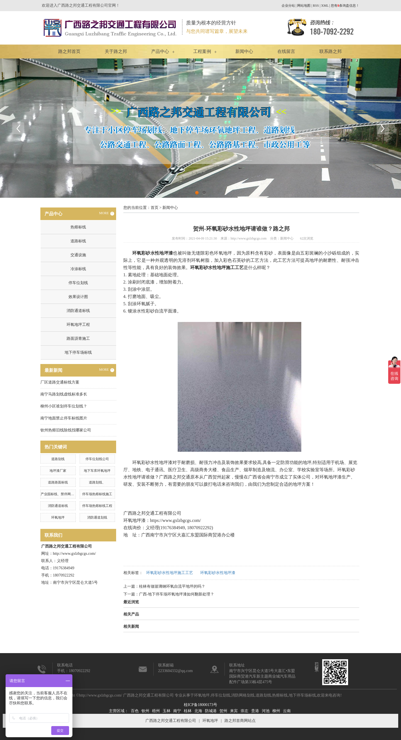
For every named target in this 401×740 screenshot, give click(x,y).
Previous (18, 128)
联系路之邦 (330, 51)
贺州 (223, 711)
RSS (316, 6)
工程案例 (202, 51)
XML (324, 6)
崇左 (244, 711)
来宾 (234, 711)
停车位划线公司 (97, 459)
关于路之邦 (116, 51)
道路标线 (78, 241)
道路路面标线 (58, 482)
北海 (198, 711)
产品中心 (160, 51)
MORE (106, 213)
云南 (287, 711)
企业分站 (288, 6)
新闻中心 (244, 51)
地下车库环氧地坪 (97, 471)
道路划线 (58, 459)
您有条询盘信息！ (345, 6)
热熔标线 (78, 227)
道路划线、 (97, 482)
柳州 (276, 711)
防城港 (211, 711)
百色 (135, 711)
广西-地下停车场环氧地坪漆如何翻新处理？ (176, 594)
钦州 (145, 711)
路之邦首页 (69, 51)
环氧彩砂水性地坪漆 (217, 573)
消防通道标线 (78, 311)
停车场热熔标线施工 (97, 494)
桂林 (188, 711)
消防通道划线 (97, 517)
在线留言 (286, 51)
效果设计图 (78, 297)
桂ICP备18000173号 (200, 705)
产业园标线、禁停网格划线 (61, 494)
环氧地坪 (58, 517)
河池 (266, 711)
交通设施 (78, 255)
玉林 (166, 711)
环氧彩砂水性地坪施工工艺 (169, 573)
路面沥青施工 (78, 338)
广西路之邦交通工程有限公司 (170, 721)
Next (383, 128)
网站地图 (303, 6)
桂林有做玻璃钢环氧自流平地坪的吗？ (172, 586)
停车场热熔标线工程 (97, 506)
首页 (154, 208)
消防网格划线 (243, 695)
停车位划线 (78, 283)
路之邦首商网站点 (240, 721)
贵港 (255, 711)
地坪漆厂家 (58, 471)
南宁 (177, 711)
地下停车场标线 (78, 352)
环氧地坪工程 (78, 325)
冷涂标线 (78, 269)
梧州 (156, 711)
